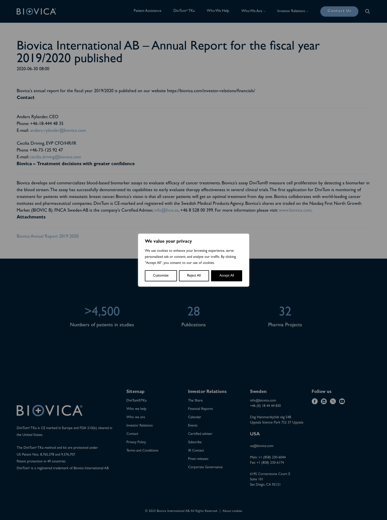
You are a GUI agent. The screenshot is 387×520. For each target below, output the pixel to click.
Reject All (194, 276)
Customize (161, 276)
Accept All (226, 276)
